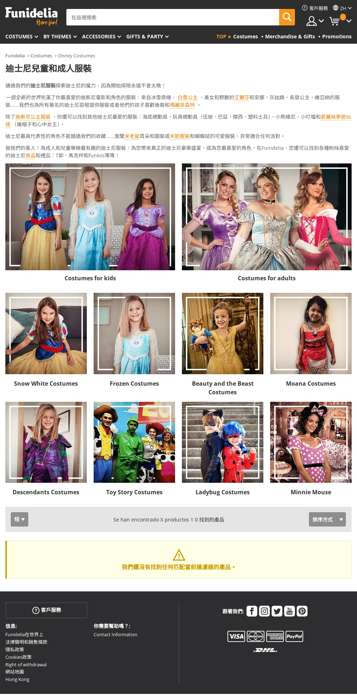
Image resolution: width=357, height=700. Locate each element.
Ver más (22, 121)
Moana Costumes (311, 349)
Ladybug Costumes (223, 458)
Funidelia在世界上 (24, 600)
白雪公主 (188, 97)
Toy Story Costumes (134, 458)
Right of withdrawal (26, 630)
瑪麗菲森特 (182, 104)
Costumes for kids (90, 244)
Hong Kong (17, 645)
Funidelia (15, 55)
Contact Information (115, 600)
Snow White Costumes (46, 349)
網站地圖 (14, 637)
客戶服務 (46, 576)
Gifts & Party (144, 36)
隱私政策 (14, 615)
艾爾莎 (241, 97)
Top (221, 36)
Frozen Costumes (134, 349)
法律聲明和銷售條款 (26, 608)
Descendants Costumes (46, 458)
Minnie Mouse (311, 458)
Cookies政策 (18, 623)
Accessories (99, 36)
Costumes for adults (267, 244)
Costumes (19, 36)
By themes (57, 36)
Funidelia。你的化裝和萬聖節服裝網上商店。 (31, 16)
